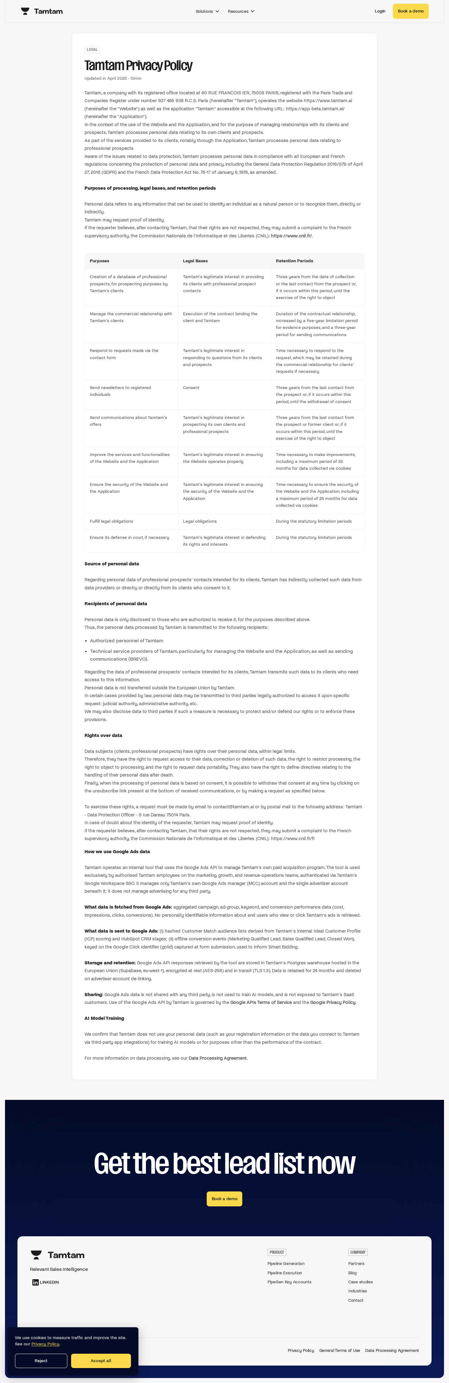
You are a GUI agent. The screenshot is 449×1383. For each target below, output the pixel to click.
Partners (356, 1263)
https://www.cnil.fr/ (291, 235)
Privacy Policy (301, 1350)
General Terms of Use (339, 1350)
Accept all (101, 1360)
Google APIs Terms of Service (261, 1002)
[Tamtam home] (42, 11)
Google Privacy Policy (332, 1002)
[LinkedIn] (45, 1282)
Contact (356, 1300)
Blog (352, 1273)
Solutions (208, 11)
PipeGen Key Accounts (289, 1282)
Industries (357, 1291)
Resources (242, 11)
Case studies (360, 1282)
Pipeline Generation (286, 1263)
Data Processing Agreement (218, 1058)
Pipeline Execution (285, 1273)
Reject (41, 1360)
